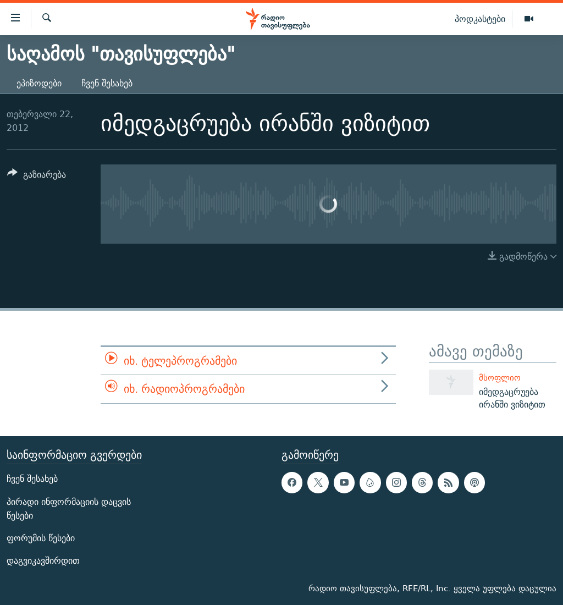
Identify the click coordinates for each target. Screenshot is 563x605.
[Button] (36, 176)
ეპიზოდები (39, 83)
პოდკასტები (480, 18)
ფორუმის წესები (41, 538)
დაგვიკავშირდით (43, 561)
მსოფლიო (500, 377)
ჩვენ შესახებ (107, 83)
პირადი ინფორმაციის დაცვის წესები (69, 508)
